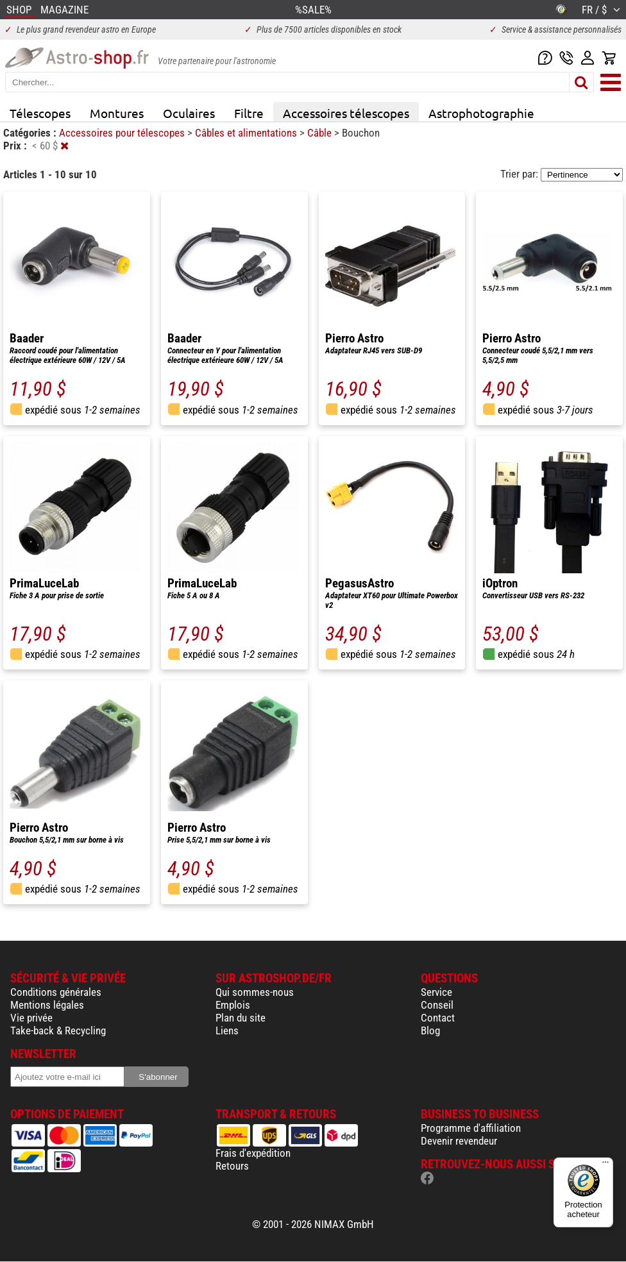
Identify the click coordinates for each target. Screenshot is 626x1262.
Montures (117, 113)
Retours (232, 1165)
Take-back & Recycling (58, 1030)
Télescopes (40, 113)
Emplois (233, 1004)
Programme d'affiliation (471, 1128)
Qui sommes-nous (255, 992)
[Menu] (605, 1165)
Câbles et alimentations (247, 132)
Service (436, 992)
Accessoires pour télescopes (123, 132)
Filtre (249, 113)
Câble (320, 132)
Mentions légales (47, 1004)
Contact (438, 1017)
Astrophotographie (481, 113)
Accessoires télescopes (346, 113)
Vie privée (31, 1017)
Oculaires (189, 113)
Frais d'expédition (253, 1153)
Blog (430, 1030)
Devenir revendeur (459, 1140)
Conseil (437, 1004)
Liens (227, 1030)
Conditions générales (55, 992)
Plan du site (241, 1017)
